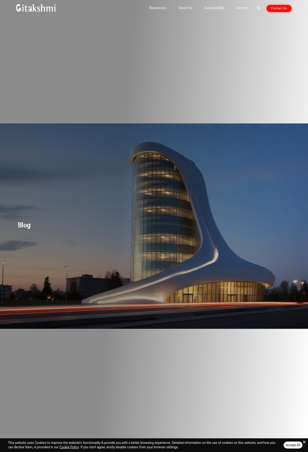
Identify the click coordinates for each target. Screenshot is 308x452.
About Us (186, 8)
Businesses (159, 8)
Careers (242, 8)
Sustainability (215, 8)
